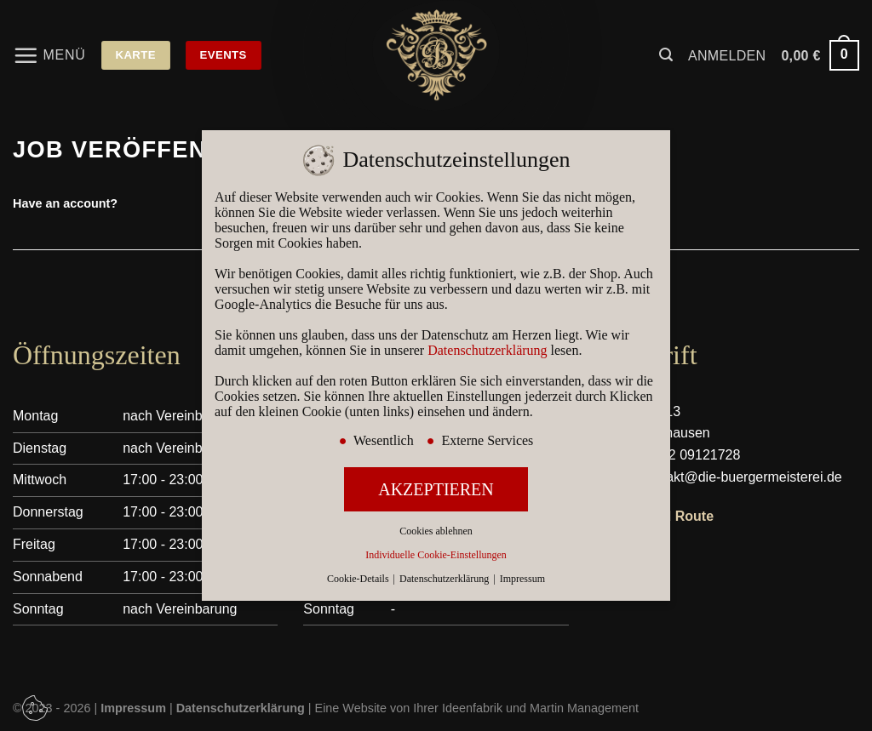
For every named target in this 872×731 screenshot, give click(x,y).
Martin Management (584, 708)
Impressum (522, 579)
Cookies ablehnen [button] (436, 531)
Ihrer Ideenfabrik (457, 708)
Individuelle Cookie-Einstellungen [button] (436, 555)
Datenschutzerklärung (487, 350)
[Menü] (49, 55)
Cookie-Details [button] (359, 579)
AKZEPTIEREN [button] (436, 489)
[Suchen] (666, 54)
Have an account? (65, 203)
